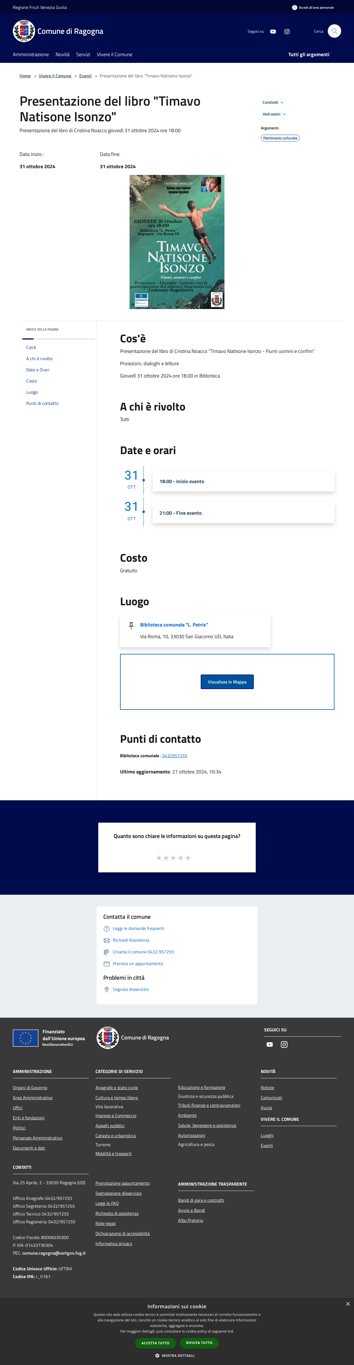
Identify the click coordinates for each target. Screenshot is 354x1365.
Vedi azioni (275, 114)
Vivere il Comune (55, 75)
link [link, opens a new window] (231, 1331)
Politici (19, 1127)
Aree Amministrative (32, 1097)
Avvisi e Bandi (191, 1210)
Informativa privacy (113, 1243)
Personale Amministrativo (37, 1137)
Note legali (105, 1223)
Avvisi (266, 1107)
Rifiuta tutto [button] (199, 1342)
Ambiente (187, 1115)
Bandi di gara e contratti (201, 1200)
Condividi (274, 102)
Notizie (267, 1087)
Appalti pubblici (110, 1125)
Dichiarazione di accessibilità (122, 1233)
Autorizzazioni (191, 1135)
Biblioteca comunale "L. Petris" (174, 624)
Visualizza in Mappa (227, 681)
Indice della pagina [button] (42, 329)
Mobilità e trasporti (113, 1153)
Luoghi (267, 1135)
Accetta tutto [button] (155, 1343)
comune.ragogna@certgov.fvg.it (54, 1253)
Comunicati (271, 1097)
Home (25, 75)
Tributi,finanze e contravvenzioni (209, 1105)
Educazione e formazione (201, 1087)
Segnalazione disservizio (118, 1193)
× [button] (348, 1304)
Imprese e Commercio (115, 1115)
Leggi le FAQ (107, 1203)
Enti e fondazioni (29, 1117)
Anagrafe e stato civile (116, 1087)
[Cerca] (334, 31)
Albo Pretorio (190, 1220)
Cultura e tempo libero (116, 1097)
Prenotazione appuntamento (122, 1183)
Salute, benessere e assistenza (207, 1125)
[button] (177, 1355)
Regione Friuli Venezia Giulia (40, 7)
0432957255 (174, 755)
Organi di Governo (30, 1087)
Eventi (85, 75)
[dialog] (177, 1331)
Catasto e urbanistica (115, 1135)
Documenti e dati (29, 1148)
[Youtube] (270, 31)
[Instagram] (284, 31)
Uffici (18, 1107)
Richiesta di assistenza (116, 1213)
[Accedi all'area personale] (313, 7)
